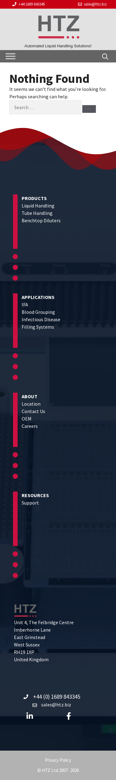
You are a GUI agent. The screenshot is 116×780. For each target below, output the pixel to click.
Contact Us (33, 411)
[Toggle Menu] (10, 56)
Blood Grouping (38, 312)
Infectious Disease (41, 319)
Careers (30, 426)
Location (31, 404)
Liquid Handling (38, 205)
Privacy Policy (58, 760)
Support (30, 503)
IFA (25, 304)
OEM (27, 419)
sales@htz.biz (95, 4)
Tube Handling (37, 213)
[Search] (89, 109)
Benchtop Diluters (41, 220)
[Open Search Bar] (105, 56)
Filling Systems (38, 327)
